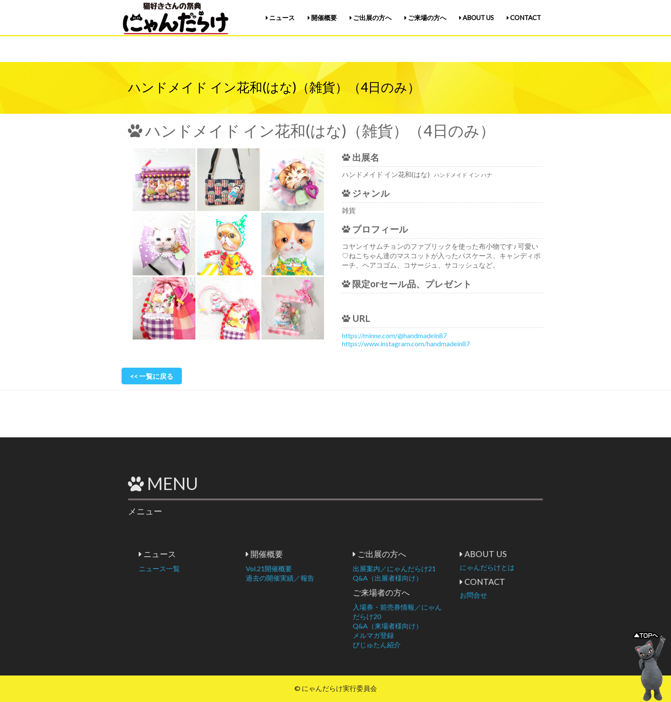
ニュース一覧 (211, 568)
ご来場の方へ (425, 17)
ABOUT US (476, 17)
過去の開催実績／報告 (332, 578)
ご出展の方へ (371, 17)
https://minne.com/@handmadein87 (394, 335)
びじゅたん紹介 (429, 644)
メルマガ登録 (425, 635)
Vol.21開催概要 (321, 568)
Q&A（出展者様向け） (440, 578)
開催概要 (322, 17)
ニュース (280, 17)
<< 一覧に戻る (151, 376)
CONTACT (524, 17)
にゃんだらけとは (539, 567)
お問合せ (525, 595)
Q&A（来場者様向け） (440, 626)
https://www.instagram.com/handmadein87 (406, 343)
